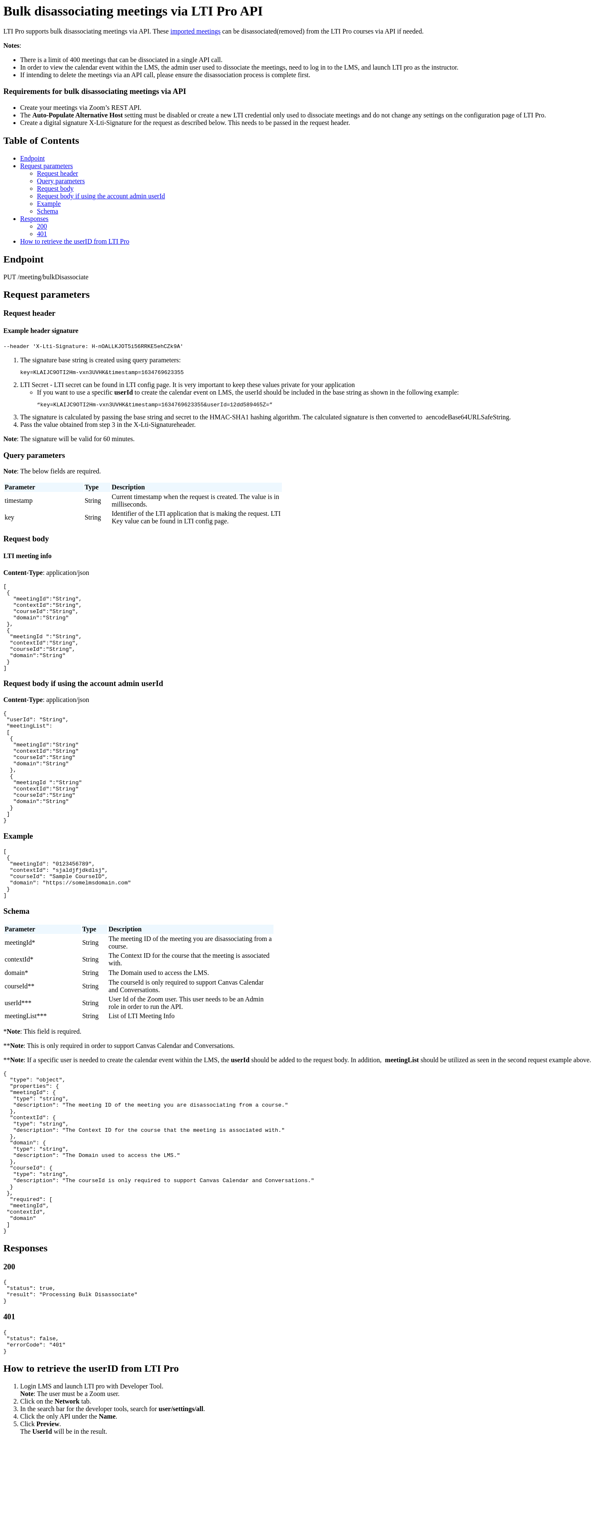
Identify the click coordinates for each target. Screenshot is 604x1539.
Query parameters (61, 181)
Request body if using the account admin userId (101, 196)
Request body (55, 188)
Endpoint (32, 158)
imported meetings (195, 31)
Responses (34, 218)
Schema (47, 211)
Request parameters (46, 165)
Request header (57, 173)
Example (49, 203)
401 (42, 233)
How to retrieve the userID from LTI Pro (74, 241)
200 (42, 226)
